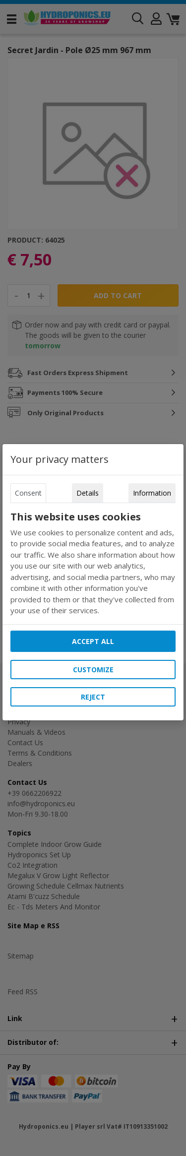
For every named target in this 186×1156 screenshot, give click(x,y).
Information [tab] (152, 493)
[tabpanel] (93, 563)
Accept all (93, 641)
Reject (93, 697)
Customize (93, 669)
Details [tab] (87, 493)
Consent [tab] (28, 493)
